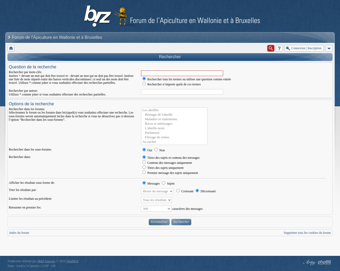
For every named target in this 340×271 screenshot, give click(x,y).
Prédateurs (174, 133)
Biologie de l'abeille (174, 114)
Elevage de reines (174, 137)
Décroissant (206, 191)
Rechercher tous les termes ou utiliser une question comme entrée (186, 79)
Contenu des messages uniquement (167, 163)
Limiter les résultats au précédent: (30, 199)
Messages (151, 183)
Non (159, 150)
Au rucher (174, 142)
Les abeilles (174, 110)
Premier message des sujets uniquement (170, 173)
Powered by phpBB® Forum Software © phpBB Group (325, 262)
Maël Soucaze (46, 261)
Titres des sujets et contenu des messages (171, 158)
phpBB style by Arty (309, 262)
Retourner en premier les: (25, 207)
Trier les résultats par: (23, 190)
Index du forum (19, 233)
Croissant (184, 191)
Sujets (168, 183)
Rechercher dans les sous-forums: (30, 149)
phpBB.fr (73, 261)
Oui (147, 150)
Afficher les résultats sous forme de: (32, 183)
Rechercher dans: (20, 157)
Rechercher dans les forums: (27, 109)
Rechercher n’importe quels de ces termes (171, 84)
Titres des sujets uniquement (163, 168)
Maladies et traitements (174, 119)
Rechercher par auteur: (23, 91)
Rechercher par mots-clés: (25, 72)
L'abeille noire (174, 128)
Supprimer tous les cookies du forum (307, 233)
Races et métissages (174, 124)
